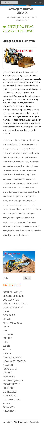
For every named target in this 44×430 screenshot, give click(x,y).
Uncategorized (23, 140)
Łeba (5, 341)
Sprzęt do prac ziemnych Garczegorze (24, 157)
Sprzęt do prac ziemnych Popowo (24, 209)
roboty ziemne (11, 384)
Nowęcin (8, 364)
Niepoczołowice (12, 357)
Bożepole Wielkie (12, 292)
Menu (40, 2)
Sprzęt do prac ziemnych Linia (13, 175)
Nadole (7, 353)
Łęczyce (7, 349)
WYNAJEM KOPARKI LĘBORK (22, 10)
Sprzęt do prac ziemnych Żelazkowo (15, 235)
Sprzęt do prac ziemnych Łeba (20, 183)
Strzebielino (10, 395)
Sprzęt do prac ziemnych (19, 41)
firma (6, 311)
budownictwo (11, 299)
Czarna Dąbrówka (13, 307)
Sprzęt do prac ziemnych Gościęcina (15, 162)
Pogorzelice (10, 368)
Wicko (6, 403)
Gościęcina (9, 315)
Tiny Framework (20, 422)
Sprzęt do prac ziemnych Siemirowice (24, 222)
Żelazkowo (9, 411)
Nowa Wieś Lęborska (14, 361)
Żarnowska (9, 407)
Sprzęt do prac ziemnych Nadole (20, 192)
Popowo (7, 372)
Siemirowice (9, 391)
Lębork (7, 326)
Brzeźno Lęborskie (13, 295)
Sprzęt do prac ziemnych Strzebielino (16, 226)
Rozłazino (9, 388)
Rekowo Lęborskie (13, 380)
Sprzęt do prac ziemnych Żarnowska (28, 231)
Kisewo (7, 319)
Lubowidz (8, 334)
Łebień (6, 345)
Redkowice (9, 376)
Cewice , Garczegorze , (15, 303)
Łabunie (7, 338)
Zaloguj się (34, 422)
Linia (5, 330)
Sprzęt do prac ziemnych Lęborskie (23, 170)
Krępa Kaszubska (12, 322)
